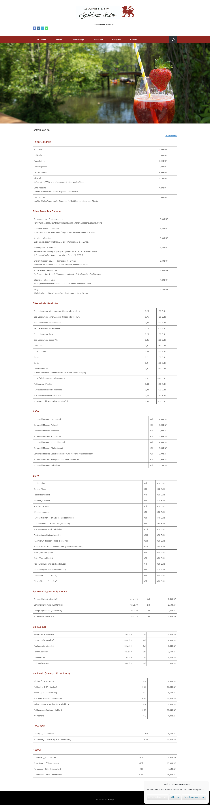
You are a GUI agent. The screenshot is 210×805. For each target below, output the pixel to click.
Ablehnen (175, 797)
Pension (59, 40)
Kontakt (133, 40)
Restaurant (98, 40)
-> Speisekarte (171, 136)
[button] (173, 39)
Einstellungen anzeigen (194, 797)
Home (41, 40)
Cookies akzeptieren (157, 797)
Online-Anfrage (78, 40)
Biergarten (116, 40)
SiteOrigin (110, 800)
